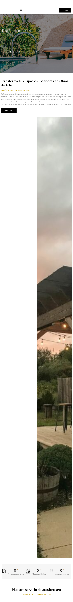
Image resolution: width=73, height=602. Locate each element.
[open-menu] (21, 10)
